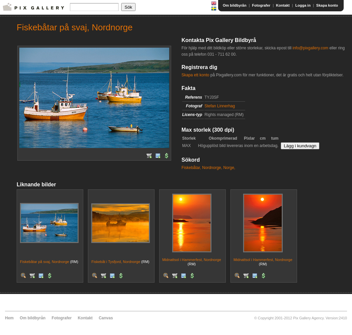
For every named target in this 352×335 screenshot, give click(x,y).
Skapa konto (327, 5)
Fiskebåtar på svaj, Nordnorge (44, 262)
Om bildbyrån (234, 5)
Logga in (303, 5)
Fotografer (261, 5)
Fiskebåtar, (191, 167)
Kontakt (283, 5)
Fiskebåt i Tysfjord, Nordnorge (115, 262)
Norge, (229, 167)
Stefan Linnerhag (219, 106)
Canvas (106, 318)
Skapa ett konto (195, 75)
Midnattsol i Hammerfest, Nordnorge (191, 260)
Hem (9, 318)
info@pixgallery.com (310, 48)
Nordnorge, (212, 167)
